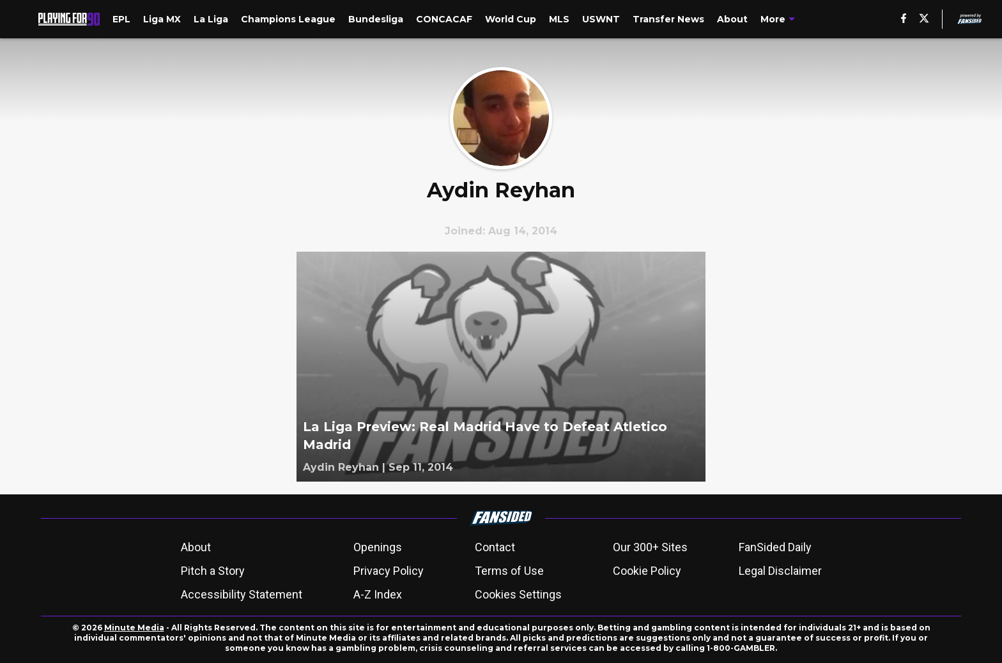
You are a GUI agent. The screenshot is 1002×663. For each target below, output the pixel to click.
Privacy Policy (388, 570)
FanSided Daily (775, 547)
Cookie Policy (647, 570)
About (196, 547)
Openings (377, 547)
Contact (495, 547)
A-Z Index (377, 594)
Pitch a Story (213, 570)
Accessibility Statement (241, 594)
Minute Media (134, 627)
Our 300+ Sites (650, 547)
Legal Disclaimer (780, 570)
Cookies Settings (518, 594)
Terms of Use (509, 570)
